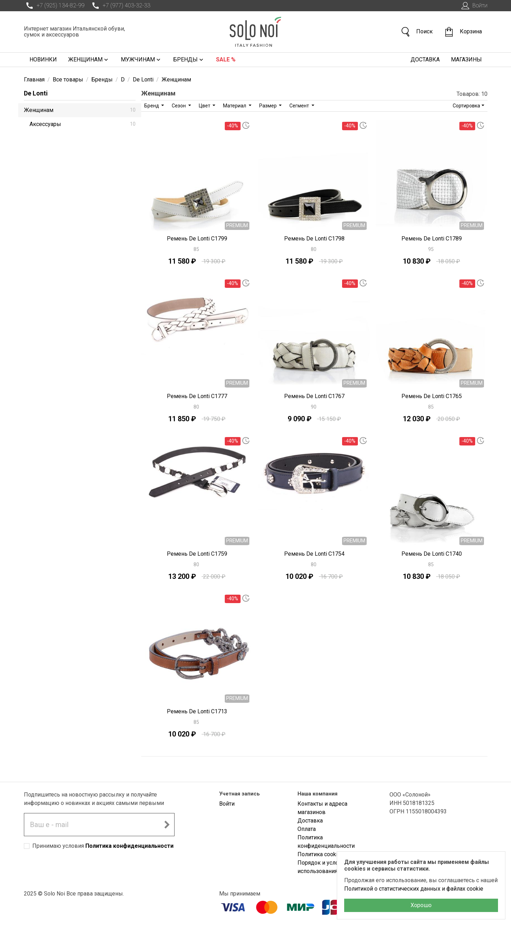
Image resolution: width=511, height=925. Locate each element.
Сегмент (299, 105)
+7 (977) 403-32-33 (120, 5)
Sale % (226, 59)
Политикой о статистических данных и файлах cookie (413, 888)
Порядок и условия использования (322, 866)
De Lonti (36, 93)
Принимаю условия (102, 846)
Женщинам (89, 59)
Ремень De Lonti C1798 (314, 238)
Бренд (152, 105)
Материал (235, 105)
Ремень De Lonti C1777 (197, 396)
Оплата (306, 829)
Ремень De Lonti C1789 (431, 238)
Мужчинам (141, 59)
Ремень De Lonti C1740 (431, 553)
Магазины (466, 59)
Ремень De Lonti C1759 (197, 553)
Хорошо (421, 905)
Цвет (205, 105)
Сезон (179, 105)
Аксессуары (83, 124)
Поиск (416, 32)
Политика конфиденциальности (129, 846)
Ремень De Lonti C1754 (314, 553)
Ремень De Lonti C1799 (197, 238)
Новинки (43, 59)
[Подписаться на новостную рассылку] (166, 824)
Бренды (189, 59)
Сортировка (466, 105)
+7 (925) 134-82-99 (54, 5)
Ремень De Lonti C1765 (431, 396)
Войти (473, 5)
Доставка (425, 59)
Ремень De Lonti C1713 (197, 711)
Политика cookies (320, 854)
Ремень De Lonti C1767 (314, 396)
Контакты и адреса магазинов (322, 807)
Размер (268, 105)
